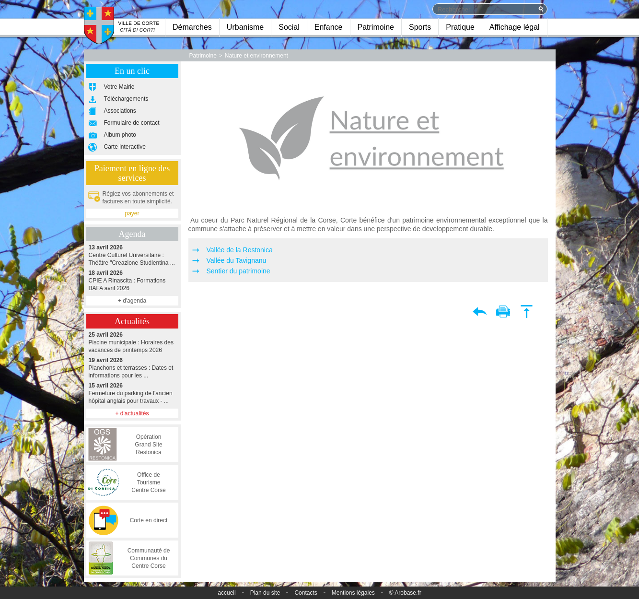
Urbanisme (245, 27)
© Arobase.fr (405, 592)
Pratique (460, 27)
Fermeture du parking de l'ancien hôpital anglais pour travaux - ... (132, 393)
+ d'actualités (132, 413)
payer (132, 213)
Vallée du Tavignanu (237, 260)
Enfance (328, 27)
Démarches (192, 27)
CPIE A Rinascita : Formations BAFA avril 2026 (132, 280)
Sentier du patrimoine (238, 271)
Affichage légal (514, 27)
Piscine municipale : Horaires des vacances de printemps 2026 (132, 342)
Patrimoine (376, 27)
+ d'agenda (132, 300)
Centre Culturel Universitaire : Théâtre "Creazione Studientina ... (132, 255)
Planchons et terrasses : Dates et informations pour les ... (132, 367)
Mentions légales (353, 592)
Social (289, 27)
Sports (420, 27)
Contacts (305, 592)
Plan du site (265, 592)
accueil (226, 592)
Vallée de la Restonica (240, 250)
